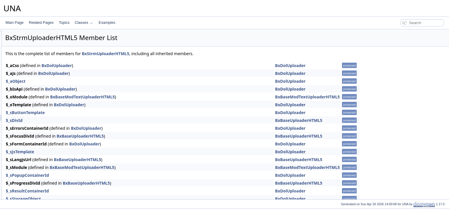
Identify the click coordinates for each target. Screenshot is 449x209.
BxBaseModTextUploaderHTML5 (155, 97)
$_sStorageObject (96, 198)
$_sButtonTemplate (97, 112)
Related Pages (41, 22)
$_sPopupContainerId (100, 175)
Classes (84, 22)
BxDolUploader (129, 65)
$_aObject (88, 81)
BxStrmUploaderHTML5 (178, 53)
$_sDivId (86, 120)
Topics (64, 22)
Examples (107, 22)
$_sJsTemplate (92, 151)
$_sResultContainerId (99, 191)
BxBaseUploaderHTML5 (371, 120)
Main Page (15, 22)
